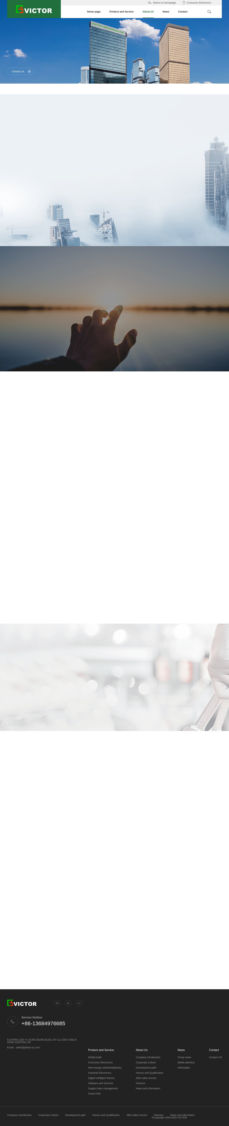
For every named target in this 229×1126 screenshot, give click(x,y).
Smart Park (94, 1093)
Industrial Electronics (99, 1073)
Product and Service (121, 11)
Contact (182, 11)
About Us (148, 14)
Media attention (186, 1062)
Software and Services (100, 1083)
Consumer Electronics (196, 2)
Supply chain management (103, 1088)
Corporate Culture (146, 1062)
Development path (146, 1067)
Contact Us (21, 71)
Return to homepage (162, 2)
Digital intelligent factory (101, 1078)
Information (184, 1067)
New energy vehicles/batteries (105, 1067)
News (166, 11)
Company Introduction (148, 1057)
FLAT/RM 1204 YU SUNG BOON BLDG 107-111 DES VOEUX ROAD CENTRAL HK (42, 1040)
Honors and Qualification (149, 1073)
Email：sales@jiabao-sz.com (23, 1047)
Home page (93, 11)
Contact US (215, 1057)
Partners (140, 1083)
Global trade (95, 1057)
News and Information (148, 1088)
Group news (184, 1057)
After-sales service (146, 1078)
